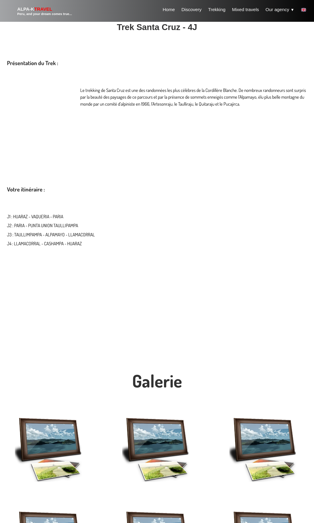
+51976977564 (25, 499)
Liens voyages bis (257, 461)
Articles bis (256, 465)
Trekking (216, 9)
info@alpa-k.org (27, 494)
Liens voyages (244, 461)
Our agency (280, 9)
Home (169, 9)
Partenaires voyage (229, 461)
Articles (248, 465)
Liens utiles (240, 465)
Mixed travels (245, 9)
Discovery (191, 9)
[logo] (39, 10)
